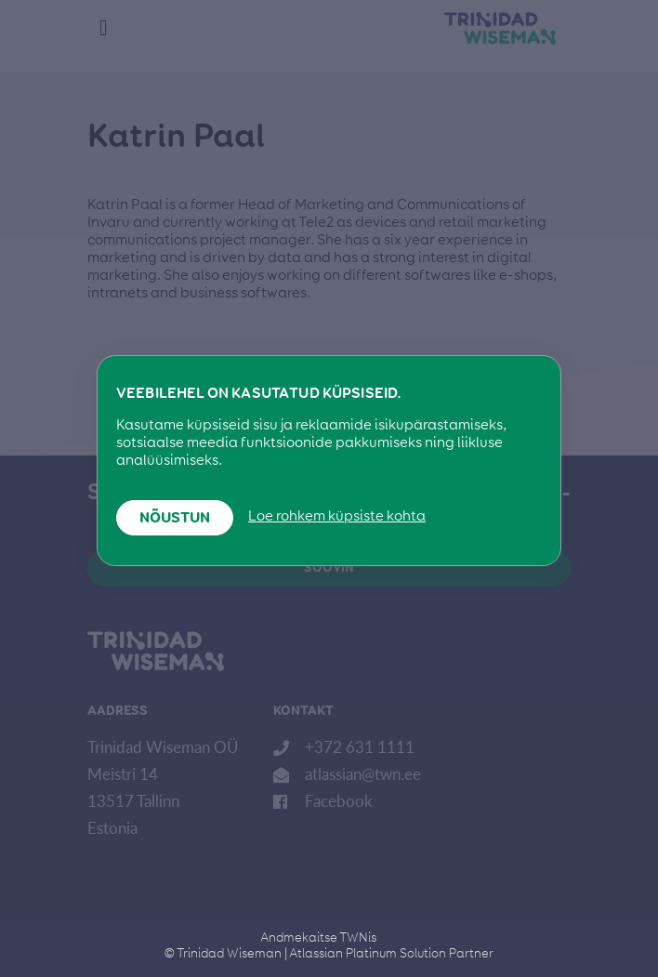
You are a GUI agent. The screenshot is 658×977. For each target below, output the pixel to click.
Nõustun (174, 518)
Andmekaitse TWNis (318, 937)
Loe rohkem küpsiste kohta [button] (337, 516)
